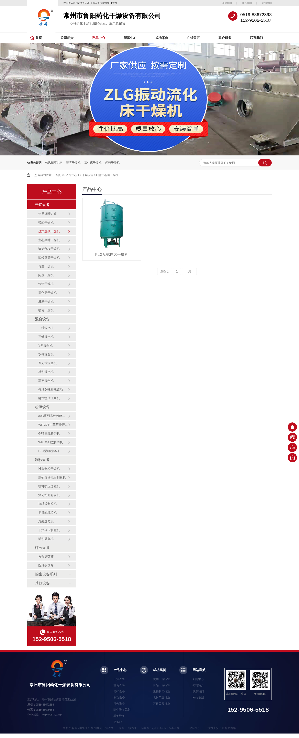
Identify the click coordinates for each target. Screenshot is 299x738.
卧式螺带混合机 (49, 398)
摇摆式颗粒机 (47, 512)
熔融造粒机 (46, 521)
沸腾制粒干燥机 (49, 468)
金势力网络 (229, 728)
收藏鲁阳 (227, 3)
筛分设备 (42, 548)
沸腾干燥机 (46, 301)
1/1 (189, 271)
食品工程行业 (161, 685)
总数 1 (164, 271)
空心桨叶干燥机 (49, 240)
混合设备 (42, 319)
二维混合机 (46, 328)
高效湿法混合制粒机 (52, 477)
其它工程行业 (161, 703)
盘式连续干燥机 (108, 175)
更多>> (117, 722)
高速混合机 (46, 380)
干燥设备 (87, 175)
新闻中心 (130, 38)
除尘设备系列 (46, 574)
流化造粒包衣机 (49, 495)
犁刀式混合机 (47, 363)
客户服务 (224, 38)
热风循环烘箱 (53, 162)
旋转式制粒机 (47, 503)
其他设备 (42, 583)
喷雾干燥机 (73, 162)
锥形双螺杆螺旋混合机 (53, 389)
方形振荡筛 (46, 556)
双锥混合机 (46, 354)
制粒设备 (42, 460)
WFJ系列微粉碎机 (50, 442)
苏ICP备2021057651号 (165, 728)
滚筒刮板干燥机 (49, 248)
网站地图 (267, 3)
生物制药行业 (161, 691)
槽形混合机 (46, 371)
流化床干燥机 (92, 162)
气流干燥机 (46, 284)
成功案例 (161, 38)
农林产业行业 (161, 697)
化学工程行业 (161, 679)
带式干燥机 (46, 222)
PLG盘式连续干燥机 (111, 255)
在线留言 (193, 38)
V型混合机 (45, 345)
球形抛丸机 (46, 539)
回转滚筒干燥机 (49, 257)
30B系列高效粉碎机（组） (53, 416)
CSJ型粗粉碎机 (48, 451)
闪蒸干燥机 (112, 162)
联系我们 (256, 38)
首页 (36, 38)
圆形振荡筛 (46, 565)
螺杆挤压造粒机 (49, 486)
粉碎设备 (42, 407)
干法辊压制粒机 (49, 530)
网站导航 (199, 670)
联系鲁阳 (247, 3)
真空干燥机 (46, 266)
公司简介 (67, 38)
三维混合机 (46, 336)
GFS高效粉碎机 (49, 433)
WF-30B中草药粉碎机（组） (53, 424)
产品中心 (98, 38)
